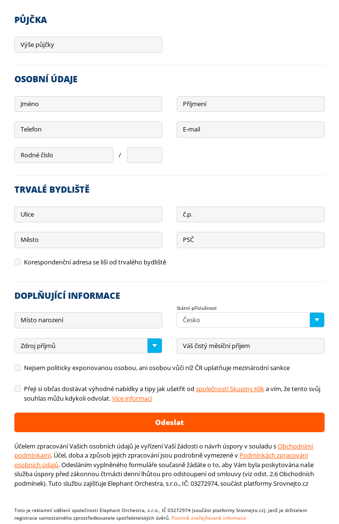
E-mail (191, 129)
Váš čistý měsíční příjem (216, 345)
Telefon (31, 129)
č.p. (187, 214)
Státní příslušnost (197, 308)
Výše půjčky (37, 44)
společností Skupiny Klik (230, 388)
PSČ (188, 239)
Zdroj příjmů (38, 345)
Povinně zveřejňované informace (208, 517)
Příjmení (194, 103)
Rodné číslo (37, 155)
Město (30, 239)
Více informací (132, 398)
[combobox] (251, 320)
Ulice (27, 214)
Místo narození (42, 320)
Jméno (30, 103)
